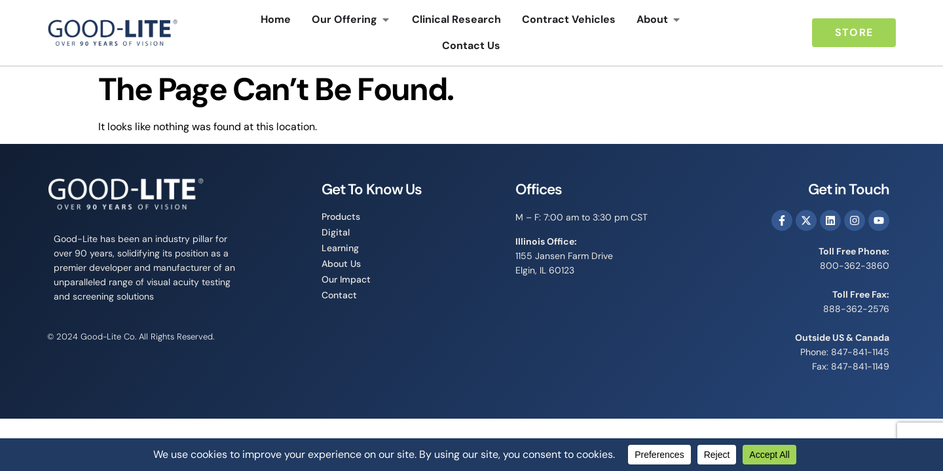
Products (341, 216)
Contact (339, 295)
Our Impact (346, 279)
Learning (340, 248)
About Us (341, 264)
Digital (336, 232)
